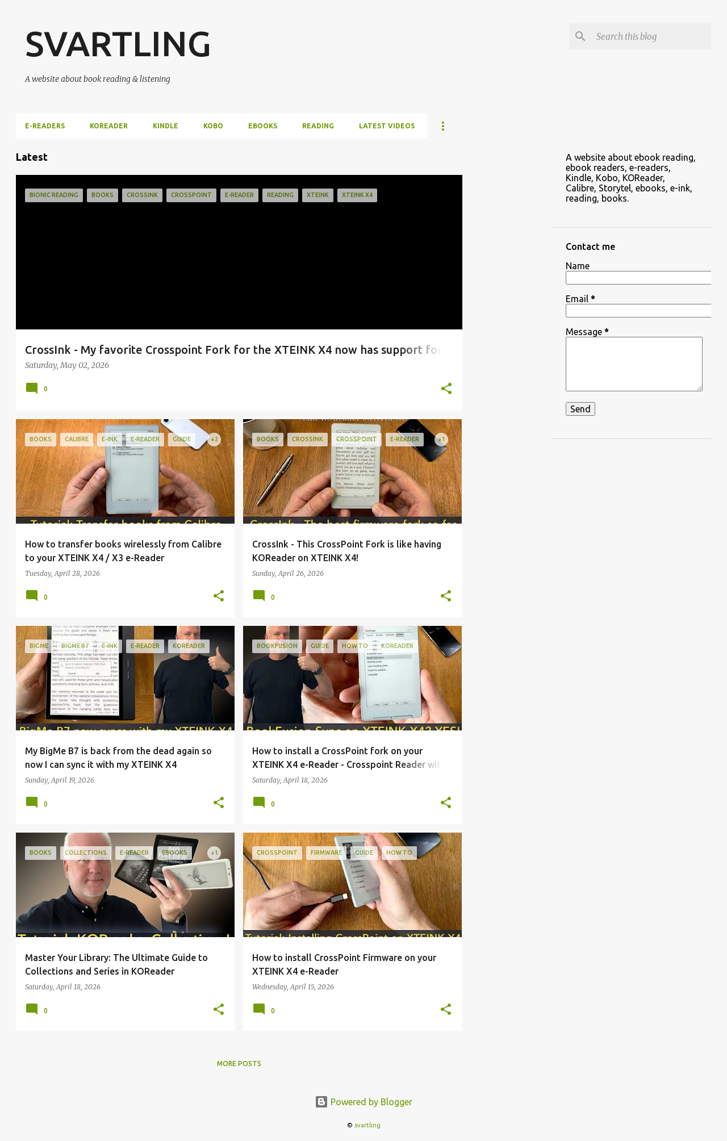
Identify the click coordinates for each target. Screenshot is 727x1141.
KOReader (109, 125)
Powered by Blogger (363, 1102)
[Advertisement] (507, 309)
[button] (446, 390)
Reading (318, 125)
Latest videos (387, 125)
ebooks (262, 125)
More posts (239, 1063)
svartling (367, 1125)
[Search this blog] (651, 36)
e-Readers (45, 125)
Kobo (213, 125)
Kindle (165, 125)
